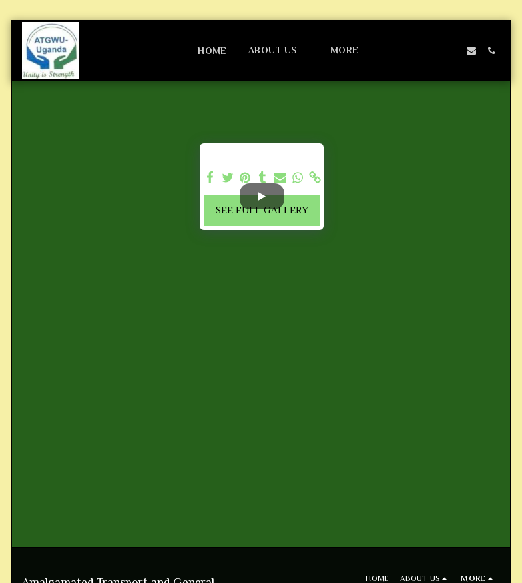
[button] (278, 50)
